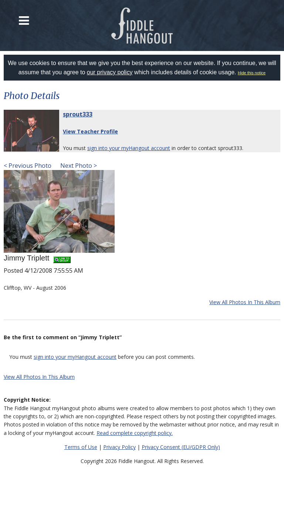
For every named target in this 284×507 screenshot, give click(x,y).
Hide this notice (252, 73)
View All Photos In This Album (244, 302)
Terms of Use (80, 446)
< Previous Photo (27, 165)
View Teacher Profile (90, 131)
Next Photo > (78, 165)
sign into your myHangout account (128, 148)
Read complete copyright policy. (135, 432)
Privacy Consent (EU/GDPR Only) (181, 446)
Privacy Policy (119, 446)
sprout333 (77, 114)
